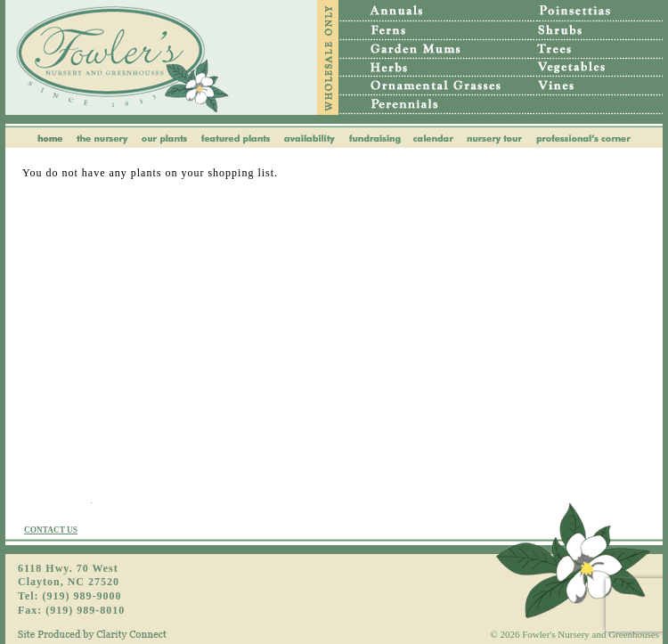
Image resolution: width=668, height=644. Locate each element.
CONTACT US (50, 530)
